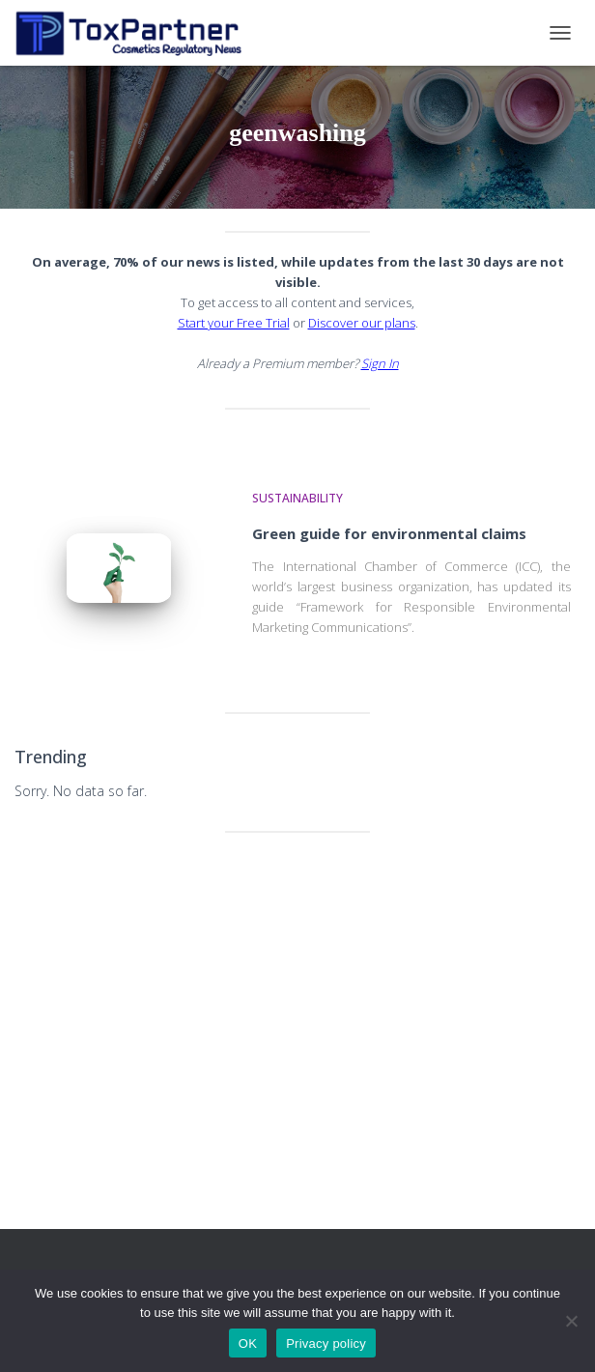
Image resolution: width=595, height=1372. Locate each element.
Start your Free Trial (234, 322)
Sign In (380, 363)
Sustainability (297, 498)
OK (248, 1343)
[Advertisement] (297, 997)
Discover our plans (361, 322)
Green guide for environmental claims (389, 533)
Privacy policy (326, 1343)
